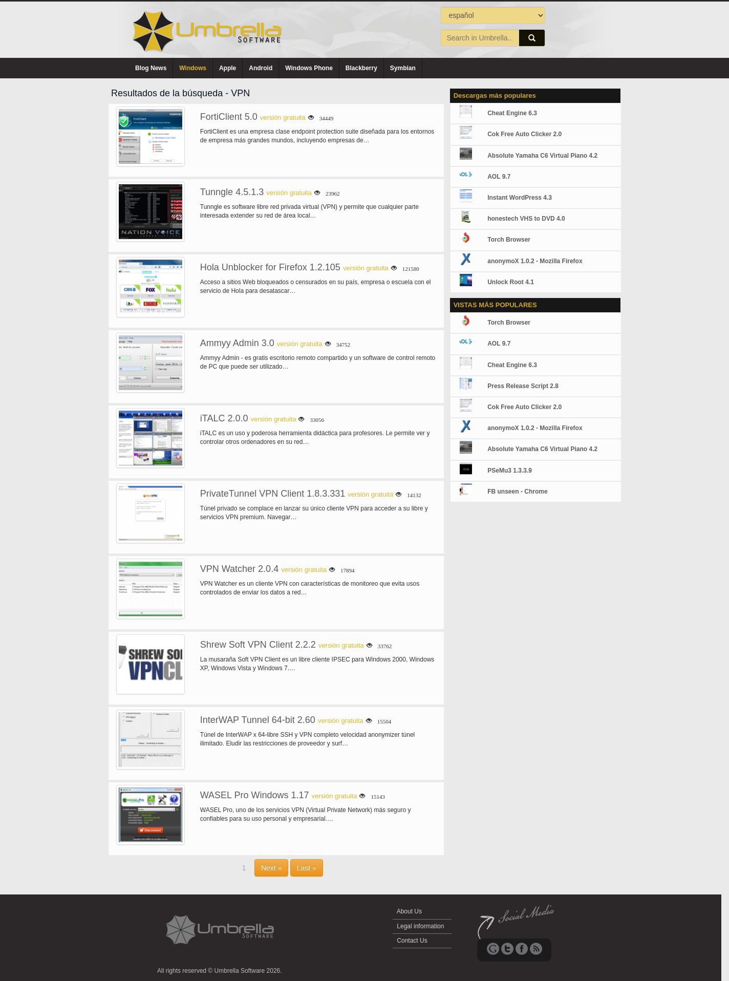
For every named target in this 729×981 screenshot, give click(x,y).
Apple (227, 68)
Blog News (150, 68)
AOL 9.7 (498, 176)
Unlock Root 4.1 (510, 282)
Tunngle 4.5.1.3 (232, 192)
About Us (409, 911)
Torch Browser (508, 239)
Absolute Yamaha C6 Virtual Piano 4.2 (542, 155)
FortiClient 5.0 (229, 117)
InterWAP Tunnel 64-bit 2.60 (257, 720)
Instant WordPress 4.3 (519, 197)
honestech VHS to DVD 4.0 (526, 218)
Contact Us (412, 940)
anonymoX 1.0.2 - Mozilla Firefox (534, 261)
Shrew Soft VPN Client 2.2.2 (258, 644)
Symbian (403, 68)
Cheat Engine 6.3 (512, 113)
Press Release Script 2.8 (523, 386)
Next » (271, 868)
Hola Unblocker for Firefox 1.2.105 (270, 267)
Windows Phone (309, 68)
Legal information (420, 926)
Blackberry (361, 68)
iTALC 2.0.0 (224, 418)
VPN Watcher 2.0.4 (239, 569)
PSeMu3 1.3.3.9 (509, 470)
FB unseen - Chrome (517, 491)
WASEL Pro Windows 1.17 (254, 795)
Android (260, 68)
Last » (306, 868)
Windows (192, 68)
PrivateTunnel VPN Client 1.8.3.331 (273, 493)
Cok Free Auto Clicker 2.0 (524, 134)
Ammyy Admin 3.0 (237, 343)
